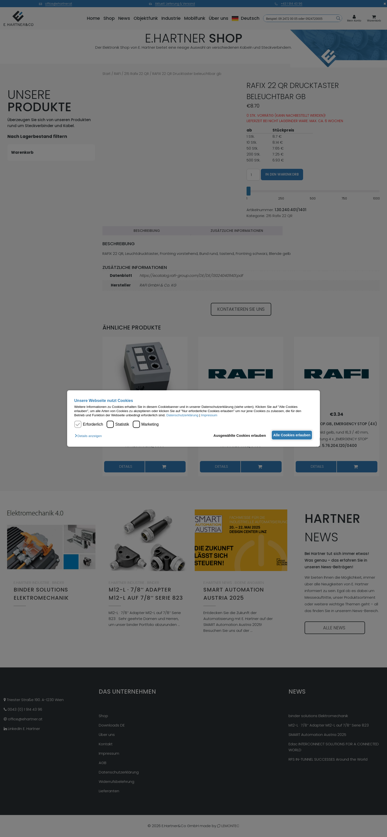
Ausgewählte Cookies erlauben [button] (235, 436)
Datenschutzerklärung (182, 415)
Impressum (209, 415)
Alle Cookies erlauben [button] (290, 435)
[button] (89, 436)
